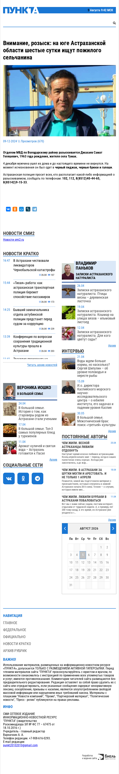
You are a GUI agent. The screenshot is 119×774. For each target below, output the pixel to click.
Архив (53, 459)
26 (82, 577)
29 (101, 577)
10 (70, 562)
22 (101, 570)
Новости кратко (17, 644)
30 (107, 577)
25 (76, 577)
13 (88, 562)
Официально (14, 637)
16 (107, 562)
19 (82, 570)
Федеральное (14, 630)
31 (70, 585)
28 (94, 577)
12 (82, 562)
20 (88, 570)
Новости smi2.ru (13, 239)
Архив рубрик (15, 651)
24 (70, 577)
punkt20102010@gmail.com (20, 745)
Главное (10, 623)
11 (76, 562)
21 (94, 570)
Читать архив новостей (42, 365)
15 (101, 562)
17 (70, 570)
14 (94, 562)
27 (88, 577)
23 (107, 570)
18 (76, 570)
